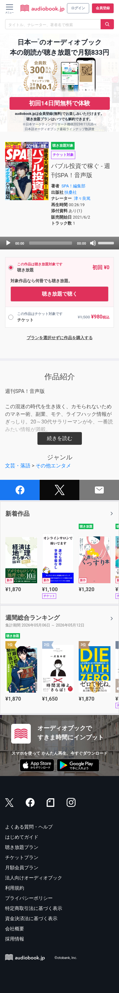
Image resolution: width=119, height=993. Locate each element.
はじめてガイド (21, 837)
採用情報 (14, 939)
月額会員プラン (21, 868)
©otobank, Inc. (66, 958)
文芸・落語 (17, 466)
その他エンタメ (53, 466)
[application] (59, 243)
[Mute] (93, 243)
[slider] (50, 243)
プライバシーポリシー (29, 898)
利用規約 (14, 888)
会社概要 (14, 929)
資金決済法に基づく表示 (31, 918)
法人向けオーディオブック (33, 878)
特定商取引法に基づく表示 (33, 908)
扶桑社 (70, 192)
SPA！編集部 (74, 186)
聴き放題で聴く (59, 294)
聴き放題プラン (21, 847)
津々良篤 (82, 198)
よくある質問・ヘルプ (29, 827)
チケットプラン (21, 857)
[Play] (8, 243)
